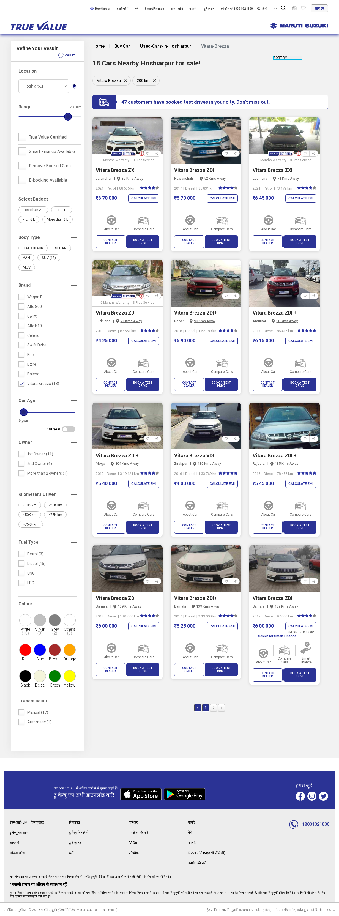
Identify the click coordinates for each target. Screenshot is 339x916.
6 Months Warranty (114, 160)
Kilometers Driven (37, 494)
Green (55, 685)
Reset (69, 55)
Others (69, 631)
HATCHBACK (33, 248)
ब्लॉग (72, 852)
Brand (24, 285)
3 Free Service (143, 160)
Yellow (69, 685)
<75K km (55, 515)
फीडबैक (134, 852)
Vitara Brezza (109, 80)
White (25, 631)
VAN (26, 258)
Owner (25, 442)
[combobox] (43, 86)
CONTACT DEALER (110, 240)
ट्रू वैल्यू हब (209, 8)
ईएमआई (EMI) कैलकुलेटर (28, 822)
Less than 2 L (33, 210)
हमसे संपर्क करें (139, 832)
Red (25, 659)
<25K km (55, 505)
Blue (40, 659)
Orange (69, 659)
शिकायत (75, 822)
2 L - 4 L (62, 210)
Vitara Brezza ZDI (194, 170)
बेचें (136, 8)
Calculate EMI (142, 198)
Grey (54, 631)
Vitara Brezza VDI (194, 449)
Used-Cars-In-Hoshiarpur (165, 46)
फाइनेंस (193, 8)
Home (98, 46)
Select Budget (33, 199)
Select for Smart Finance (274, 627)
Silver (40, 631)
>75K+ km (31, 524)
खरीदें (192, 822)
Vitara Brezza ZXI (116, 170)
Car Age (26, 400)
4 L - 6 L (29, 219)
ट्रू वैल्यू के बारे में (80, 832)
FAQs (133, 842)
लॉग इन (319, 8)
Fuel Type (28, 542)
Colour (25, 603)
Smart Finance (154, 8)
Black (25, 685)
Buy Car (122, 46)
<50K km (30, 515)
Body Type (29, 237)
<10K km (30, 505)
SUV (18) (49, 258)
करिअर (134, 822)
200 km (144, 80)
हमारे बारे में (122, 8)
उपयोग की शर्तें (198, 862)
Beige (40, 685)
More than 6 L (57, 219)
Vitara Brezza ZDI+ (195, 310)
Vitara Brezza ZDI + (274, 310)
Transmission (32, 700)
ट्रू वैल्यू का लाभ (20, 832)
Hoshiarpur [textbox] (33, 86)
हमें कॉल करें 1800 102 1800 (237, 8)
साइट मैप (16, 842)
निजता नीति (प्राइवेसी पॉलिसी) (209, 852)
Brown (55, 659)
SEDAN (61, 248)
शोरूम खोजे (177, 8)
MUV (27, 267)
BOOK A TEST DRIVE (142, 240)
